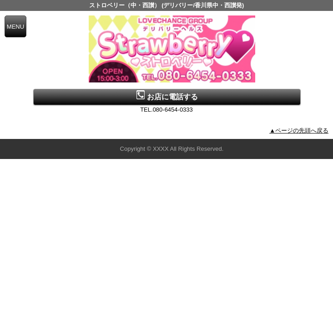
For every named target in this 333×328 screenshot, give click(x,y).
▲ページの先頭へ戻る (298, 130)
